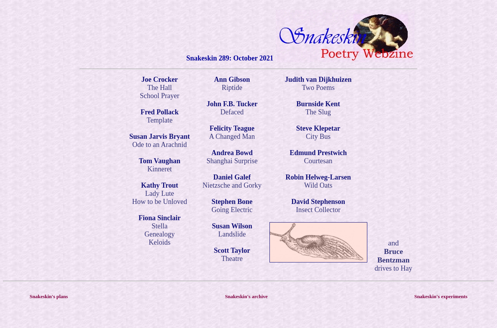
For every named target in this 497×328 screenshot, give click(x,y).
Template (160, 120)
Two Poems (318, 87)
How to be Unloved (159, 201)
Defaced (232, 112)
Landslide (232, 234)
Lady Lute (159, 193)
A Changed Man (232, 136)
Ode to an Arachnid (159, 144)
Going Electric (232, 210)
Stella (160, 226)
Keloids (159, 242)
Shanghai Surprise (232, 161)
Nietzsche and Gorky (232, 185)
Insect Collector (318, 210)
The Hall (159, 87)
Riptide (232, 87)
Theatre (232, 258)
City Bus (318, 136)
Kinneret (160, 169)
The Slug (318, 112)
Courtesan (318, 161)
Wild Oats (318, 185)
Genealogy (159, 234)
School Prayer (159, 96)
